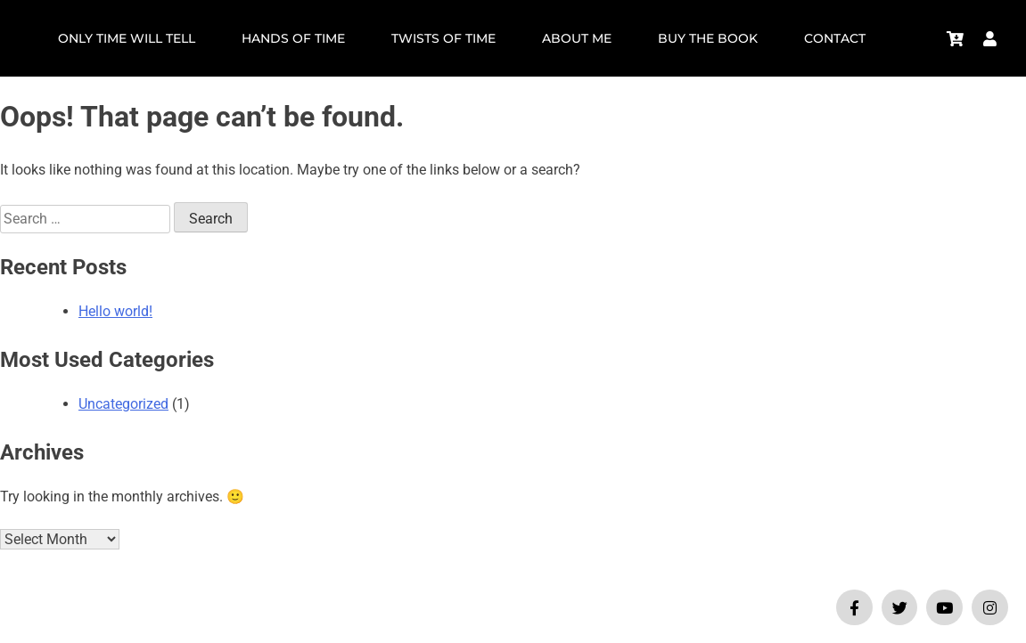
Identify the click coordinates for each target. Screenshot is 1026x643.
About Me (576, 38)
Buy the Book (708, 38)
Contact (835, 38)
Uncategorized (123, 403)
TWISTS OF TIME (443, 38)
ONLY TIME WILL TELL (126, 38)
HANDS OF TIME (293, 38)
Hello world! (115, 311)
